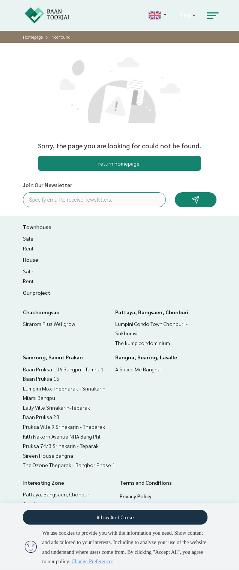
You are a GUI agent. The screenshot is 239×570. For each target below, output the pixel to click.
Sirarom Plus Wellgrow (49, 323)
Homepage (33, 37)
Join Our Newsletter (47, 184)
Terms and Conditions (146, 482)
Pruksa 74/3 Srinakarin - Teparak (61, 445)
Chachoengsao (41, 312)
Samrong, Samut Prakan (53, 357)
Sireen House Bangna (48, 455)
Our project (36, 292)
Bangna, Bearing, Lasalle (146, 357)
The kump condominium (142, 342)
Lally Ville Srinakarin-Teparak (56, 407)
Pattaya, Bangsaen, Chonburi (151, 312)
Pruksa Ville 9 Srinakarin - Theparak (64, 426)
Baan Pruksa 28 (41, 416)
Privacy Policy (136, 496)
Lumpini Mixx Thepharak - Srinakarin (64, 388)
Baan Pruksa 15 (41, 378)
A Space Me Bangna (138, 369)
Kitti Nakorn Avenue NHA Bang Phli (62, 436)
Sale (28, 238)
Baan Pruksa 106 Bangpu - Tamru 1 (63, 369)
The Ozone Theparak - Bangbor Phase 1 (69, 464)
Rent (28, 248)
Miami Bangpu (39, 397)
